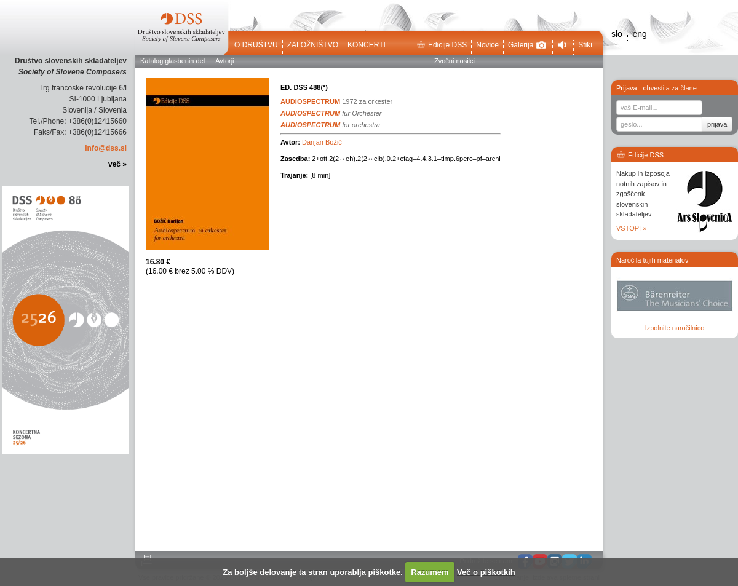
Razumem (429, 572)
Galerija (527, 45)
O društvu (256, 45)
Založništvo (312, 45)
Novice (487, 45)
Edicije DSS (441, 45)
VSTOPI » (631, 228)
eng (639, 34)
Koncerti (366, 45)
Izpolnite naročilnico (675, 327)
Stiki (585, 45)
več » (117, 164)
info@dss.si (106, 148)
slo (616, 34)
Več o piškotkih (486, 572)
